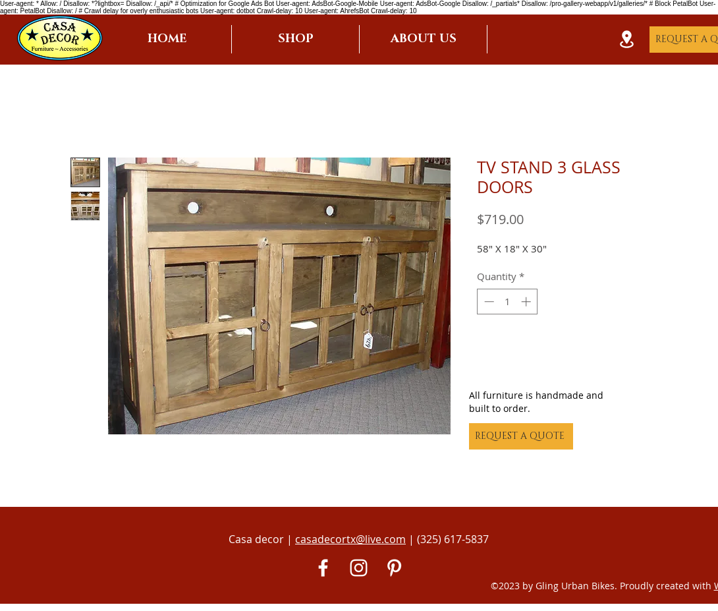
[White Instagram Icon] (358, 567)
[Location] (626, 39)
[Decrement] (488, 301)
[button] (295, 39)
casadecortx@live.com (350, 539)
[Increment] (527, 301)
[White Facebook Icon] (323, 567)
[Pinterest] (394, 567)
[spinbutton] (507, 301)
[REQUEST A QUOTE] (521, 436)
